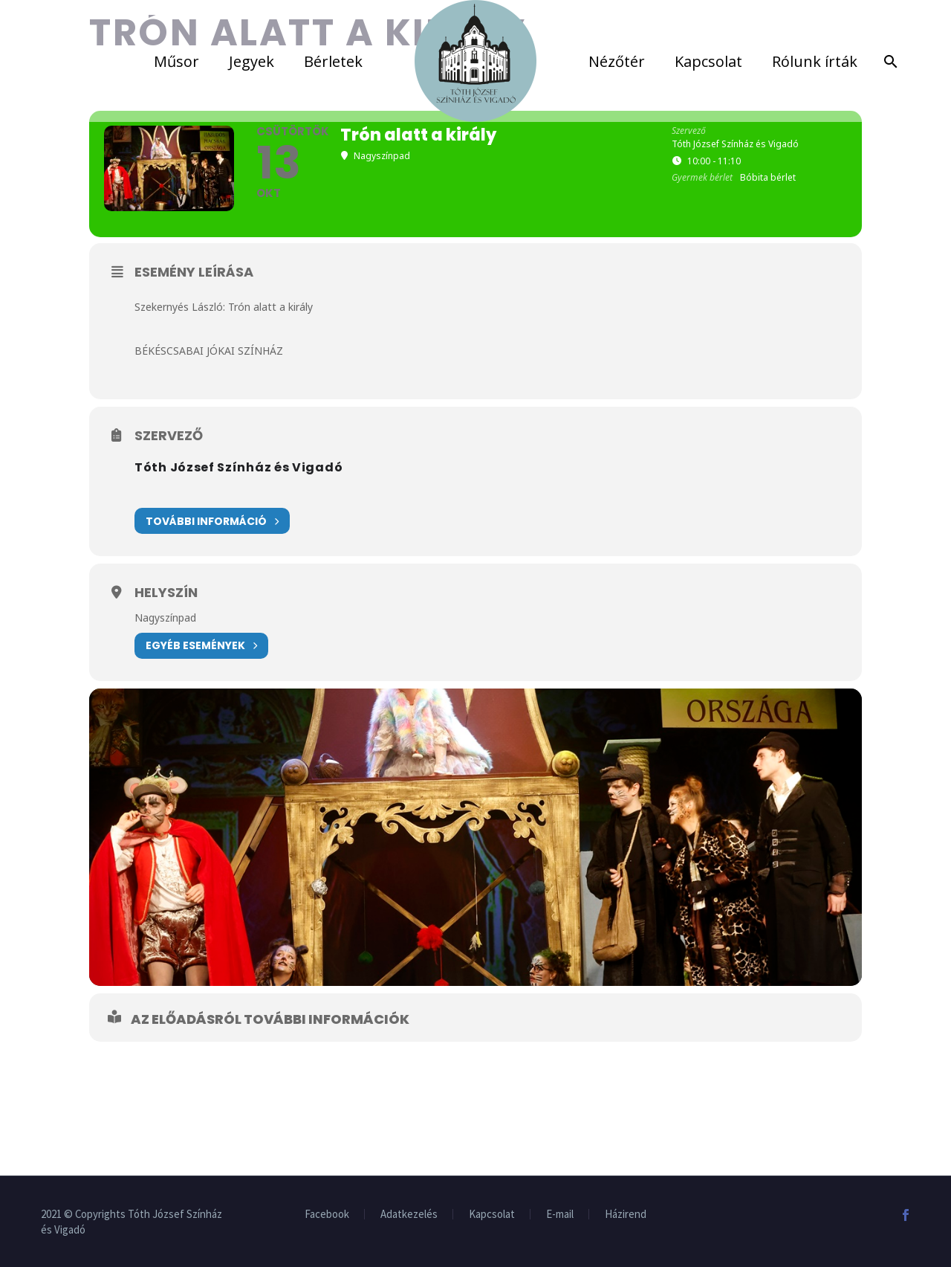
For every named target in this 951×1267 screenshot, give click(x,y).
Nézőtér (616, 61)
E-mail (560, 1214)
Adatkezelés (409, 1214)
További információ (212, 521)
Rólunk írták (814, 61)
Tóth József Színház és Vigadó (238, 467)
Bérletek (333, 61)
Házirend (625, 1214)
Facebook (327, 1214)
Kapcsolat (708, 61)
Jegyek (251, 61)
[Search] (887, 61)
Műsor (176, 61)
